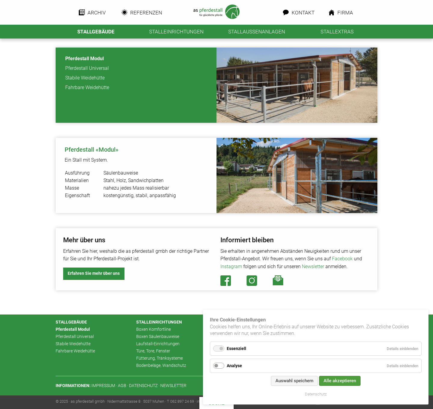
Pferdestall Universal (87, 68)
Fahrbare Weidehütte (87, 87)
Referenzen (144, 13)
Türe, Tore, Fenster (153, 351)
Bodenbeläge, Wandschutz (161, 365)
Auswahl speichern (294, 380)
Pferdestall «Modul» (91, 149)
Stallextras (337, 32)
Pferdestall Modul (84, 58)
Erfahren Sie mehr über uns (94, 273)
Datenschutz (316, 394)
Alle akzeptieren (340, 380)
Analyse (234, 365)
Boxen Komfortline (153, 329)
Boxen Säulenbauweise (157, 336)
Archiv (96, 13)
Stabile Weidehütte (85, 78)
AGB (122, 385)
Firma (345, 13)
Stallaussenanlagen (256, 32)
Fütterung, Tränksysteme (159, 358)
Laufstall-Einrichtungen (158, 343)
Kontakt (302, 13)
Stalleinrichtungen (176, 32)
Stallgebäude (96, 32)
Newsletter (313, 266)
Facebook (342, 259)
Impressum (103, 385)
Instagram (231, 266)
